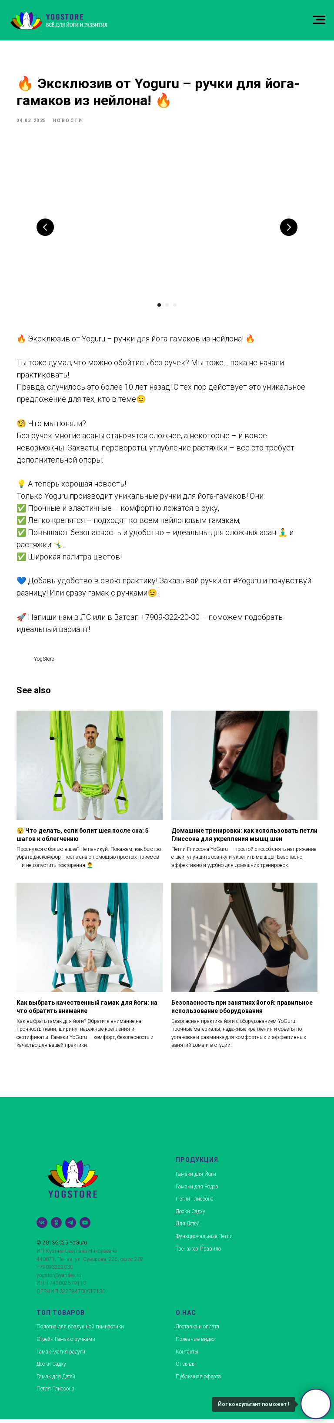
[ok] (56, 1226)
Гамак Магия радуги (61, 1356)
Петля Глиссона (55, 1393)
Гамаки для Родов (197, 1191)
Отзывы (186, 1368)
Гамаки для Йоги (196, 1178)
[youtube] (85, 1226)
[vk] (42, 1226)
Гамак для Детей (56, 1380)
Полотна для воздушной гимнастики (80, 1331)
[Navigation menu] (319, 20)
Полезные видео (195, 1343)
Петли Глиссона (195, 1203)
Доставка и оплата (197, 1331)
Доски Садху (190, 1215)
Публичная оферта (198, 1380)
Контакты (187, 1356)
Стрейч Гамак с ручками (66, 1343)
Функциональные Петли (204, 1240)
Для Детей (188, 1227)
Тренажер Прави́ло (198, 1253)
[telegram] (70, 1226)
